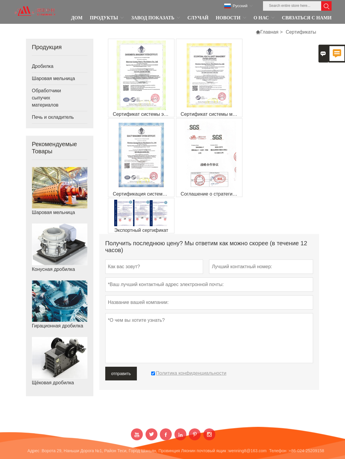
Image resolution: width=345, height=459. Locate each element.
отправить (121, 373)
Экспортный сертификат (141, 230)
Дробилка (42, 66)
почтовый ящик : (212, 453)
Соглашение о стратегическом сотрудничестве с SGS (211, 193)
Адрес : (34, 453)
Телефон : (279, 453)
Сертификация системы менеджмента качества (143, 193)
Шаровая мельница (53, 78)
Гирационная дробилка (57, 325)
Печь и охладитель (53, 117)
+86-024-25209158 (306, 453)
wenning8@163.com (247, 453)
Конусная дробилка (53, 269)
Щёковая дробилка (53, 382)
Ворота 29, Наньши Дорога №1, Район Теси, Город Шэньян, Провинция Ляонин (118, 453)
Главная (269, 32)
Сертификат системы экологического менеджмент (143, 114)
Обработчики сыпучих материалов (46, 97)
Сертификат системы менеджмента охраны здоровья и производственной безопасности (211, 114)
